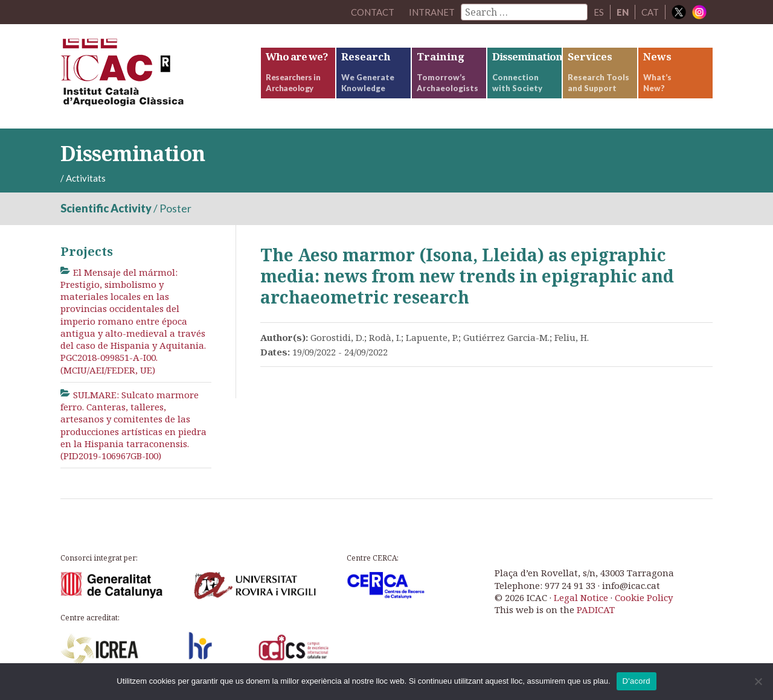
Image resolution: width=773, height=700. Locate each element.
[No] (758, 681)
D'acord (636, 681)
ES (599, 12)
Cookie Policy (644, 597)
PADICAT (596, 609)
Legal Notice (581, 597)
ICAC (151, 76)
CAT (650, 12)
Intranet (432, 12)
